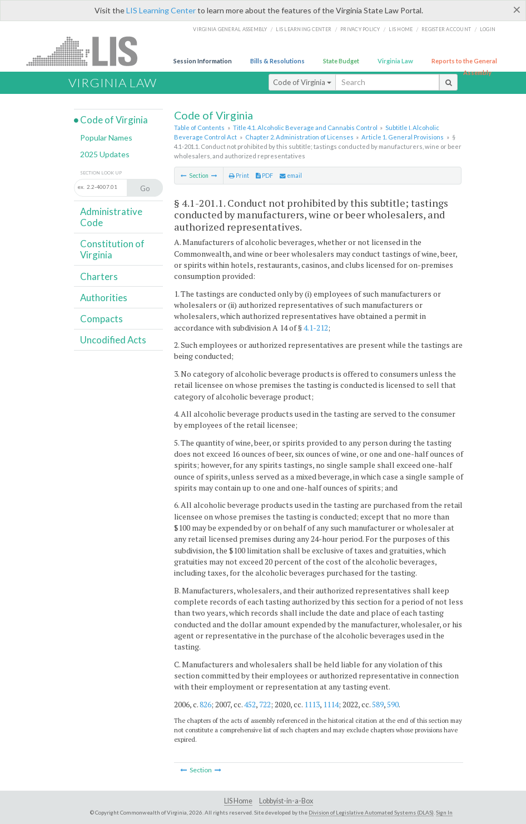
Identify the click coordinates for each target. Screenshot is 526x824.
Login (487, 29)
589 (378, 704)
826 (205, 704)
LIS (88, 51)
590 (393, 704)
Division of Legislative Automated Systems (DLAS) (371, 812)
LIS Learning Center (161, 10)
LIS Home (238, 801)
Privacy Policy (360, 29)
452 (250, 704)
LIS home (401, 29)
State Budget (341, 60)
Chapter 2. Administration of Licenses (299, 137)
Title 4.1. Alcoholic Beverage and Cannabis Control (305, 127)
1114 (331, 704)
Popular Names (106, 137)
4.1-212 (316, 327)
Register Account (446, 29)
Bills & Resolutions (277, 60)
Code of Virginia (302, 82)
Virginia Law (395, 60)
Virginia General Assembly (230, 29)
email (291, 175)
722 (265, 704)
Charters (99, 276)
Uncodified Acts (113, 340)
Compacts (101, 318)
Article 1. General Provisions (402, 137)
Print (239, 175)
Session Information (202, 60)
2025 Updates (105, 154)
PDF (264, 175)
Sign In (444, 812)
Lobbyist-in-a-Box (286, 801)
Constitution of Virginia (112, 249)
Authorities (103, 297)
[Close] (517, 9)
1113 (312, 704)
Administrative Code (111, 217)
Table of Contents (199, 127)
